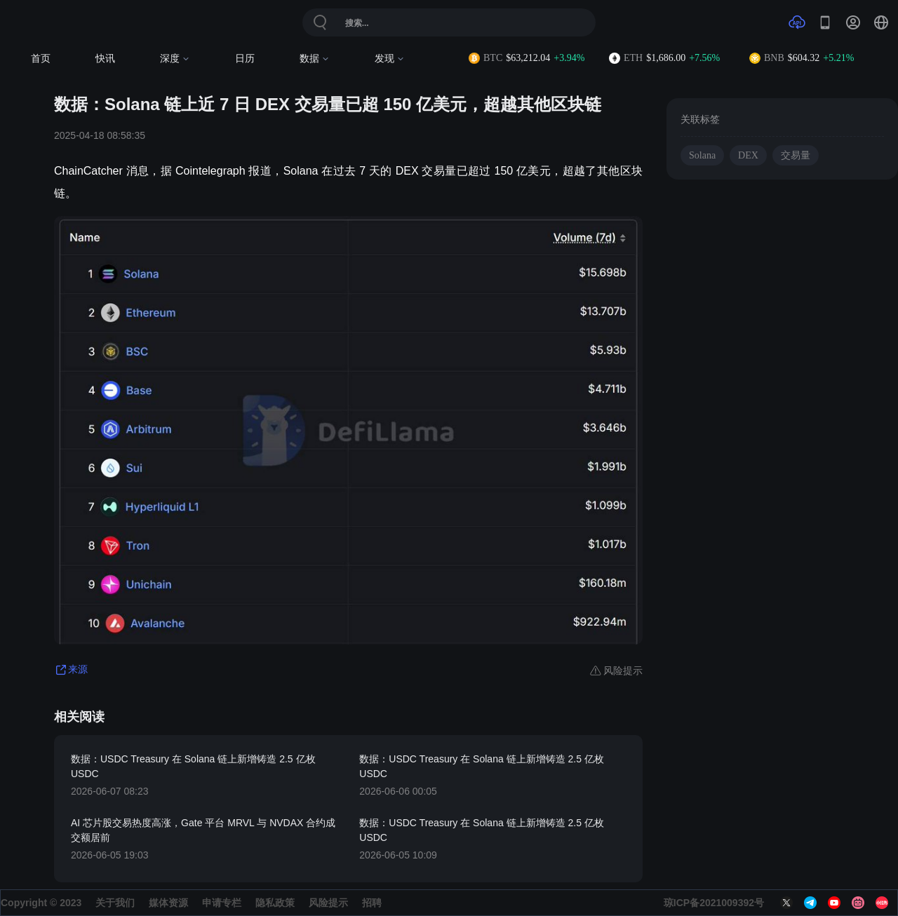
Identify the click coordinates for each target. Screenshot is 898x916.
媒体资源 (168, 902)
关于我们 (115, 902)
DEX (748, 155)
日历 (245, 58)
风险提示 (328, 902)
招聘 (372, 902)
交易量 (795, 155)
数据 (315, 58)
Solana (702, 155)
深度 (175, 58)
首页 (41, 58)
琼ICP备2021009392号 (714, 902)
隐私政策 (275, 902)
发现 (390, 58)
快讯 (105, 58)
